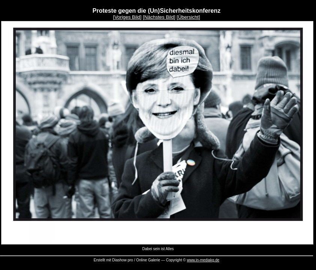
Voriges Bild (127, 17)
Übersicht (188, 17)
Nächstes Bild (159, 17)
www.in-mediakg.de (203, 260)
